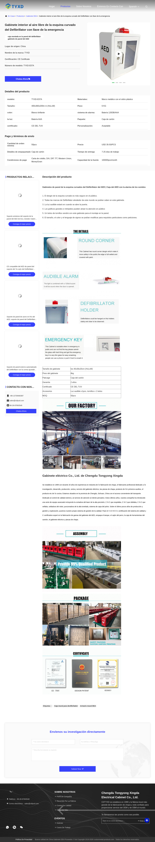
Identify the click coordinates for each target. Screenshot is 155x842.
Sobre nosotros (83, 6)
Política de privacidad (24, 839)
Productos (65, 6)
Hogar (52, 6)
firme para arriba (142, 821)
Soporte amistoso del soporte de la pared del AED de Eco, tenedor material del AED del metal (22, 218)
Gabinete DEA (31, 16)
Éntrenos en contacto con (110, 6)
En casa (11, 16)
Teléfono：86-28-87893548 (18, 799)
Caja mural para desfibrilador (66, 706)
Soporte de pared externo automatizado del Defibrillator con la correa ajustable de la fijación (22, 369)
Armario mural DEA (88, 706)
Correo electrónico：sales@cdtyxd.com (23, 804)
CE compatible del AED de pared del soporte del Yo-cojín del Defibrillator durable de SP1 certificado (20, 269)
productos (20, 16)
